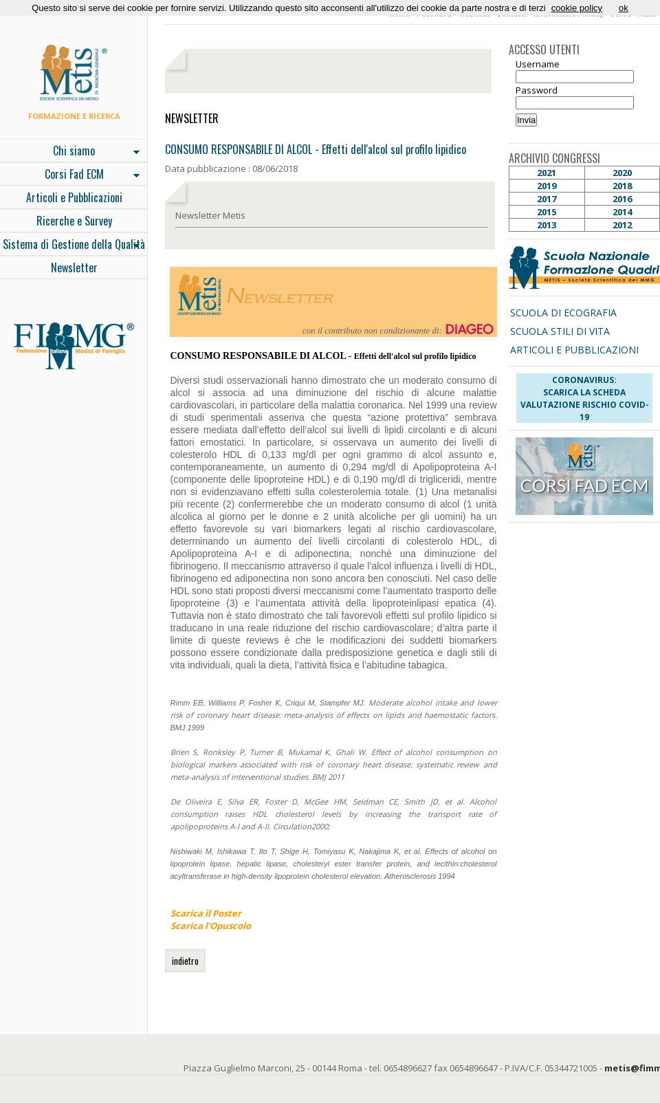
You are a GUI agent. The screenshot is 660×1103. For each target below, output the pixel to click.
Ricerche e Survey (74, 220)
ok (623, 8)
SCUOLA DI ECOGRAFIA (563, 312)
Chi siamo (70, 152)
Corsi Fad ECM (70, 175)
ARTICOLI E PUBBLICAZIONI (574, 349)
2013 (546, 225)
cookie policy (576, 8)
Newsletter (74, 267)
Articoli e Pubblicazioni (74, 197)
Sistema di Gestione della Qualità (72, 245)
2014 (622, 212)
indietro (185, 961)
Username (538, 64)
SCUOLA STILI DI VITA (560, 331)
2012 (622, 225)
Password (537, 90)
